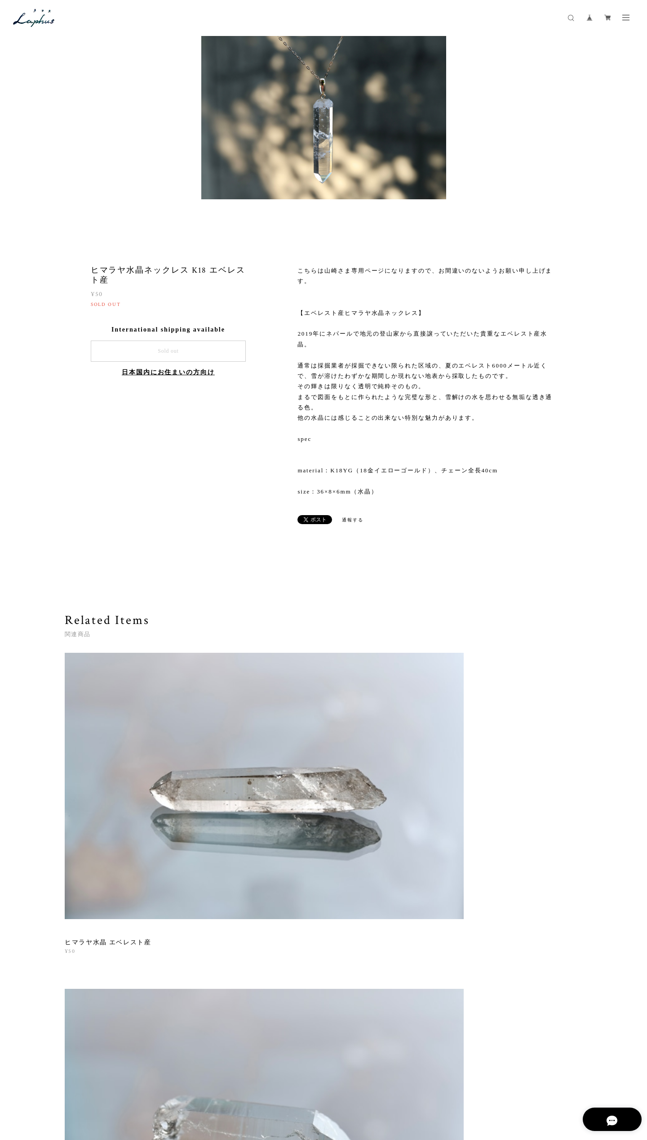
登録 (504, 970)
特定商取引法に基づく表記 (187, 1088)
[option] (323, 137)
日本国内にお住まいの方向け (168, 372)
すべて (93, 850)
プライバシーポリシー (118, 1088)
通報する (352, 520)
